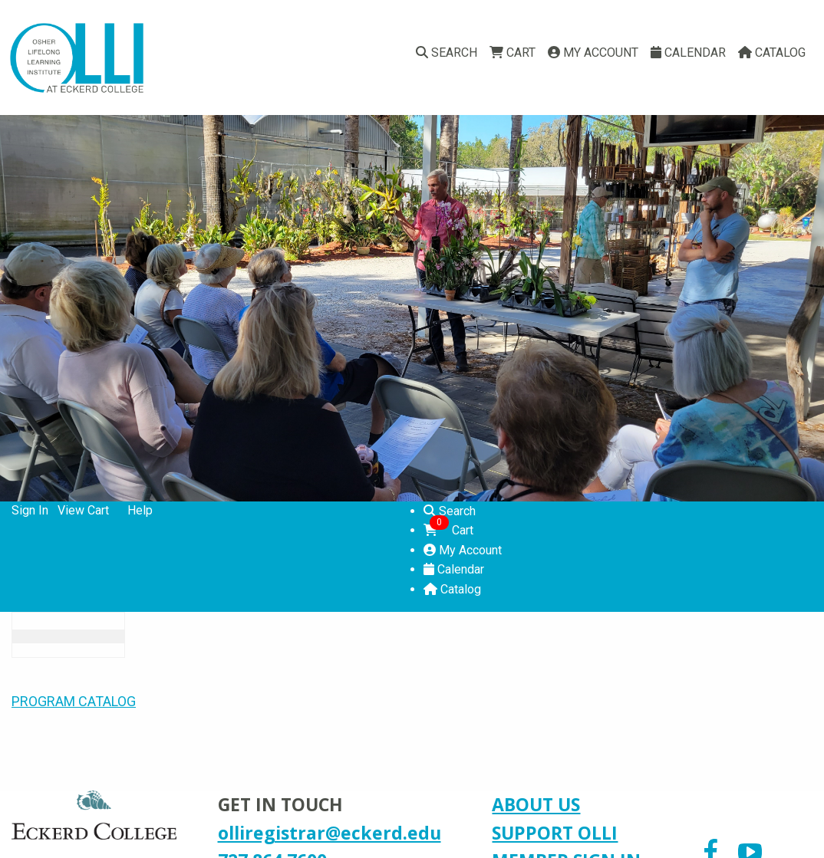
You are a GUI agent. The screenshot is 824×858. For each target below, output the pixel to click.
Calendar (688, 52)
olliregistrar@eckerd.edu (329, 832)
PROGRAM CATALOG (74, 701)
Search (446, 52)
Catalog (772, 52)
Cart (512, 52)
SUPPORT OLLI (555, 832)
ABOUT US (536, 804)
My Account (593, 52)
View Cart (83, 510)
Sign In (30, 510)
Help (140, 510)
